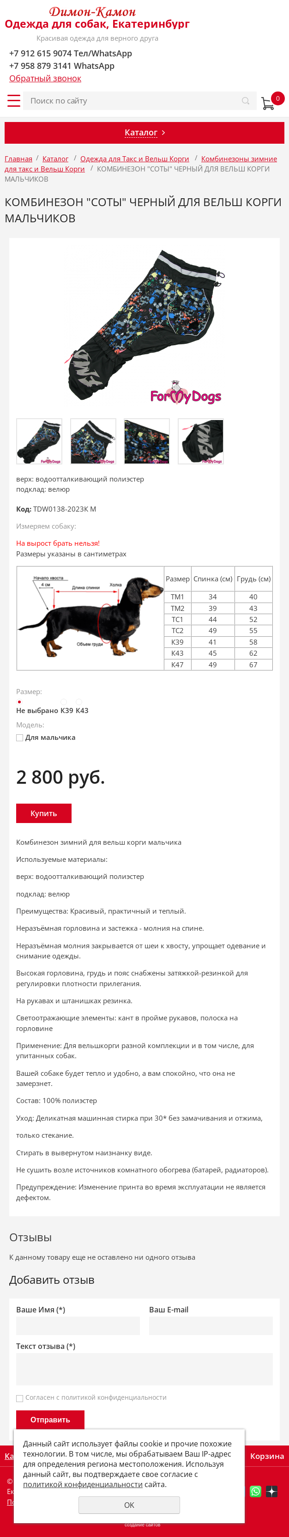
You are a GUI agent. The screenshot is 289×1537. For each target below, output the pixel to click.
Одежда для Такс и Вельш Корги (134, 158)
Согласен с (96, 1397)
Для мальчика (46, 737)
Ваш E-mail (168, 1309)
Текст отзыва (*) (45, 1346)
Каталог (55, 158)
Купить (43, 813)
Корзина (267, 1456)
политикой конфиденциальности (114, 1397)
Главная (18, 158)
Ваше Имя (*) (40, 1309)
